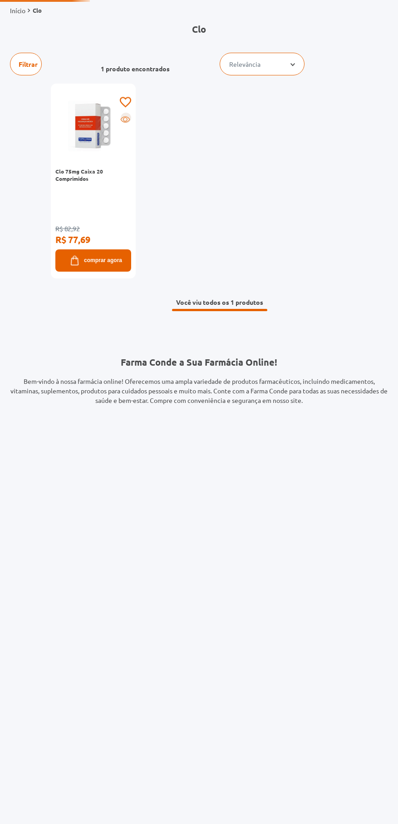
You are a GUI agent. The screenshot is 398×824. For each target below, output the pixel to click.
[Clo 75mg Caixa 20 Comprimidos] (106, 181)
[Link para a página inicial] (17, 10)
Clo (37, 10)
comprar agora (95, 260)
